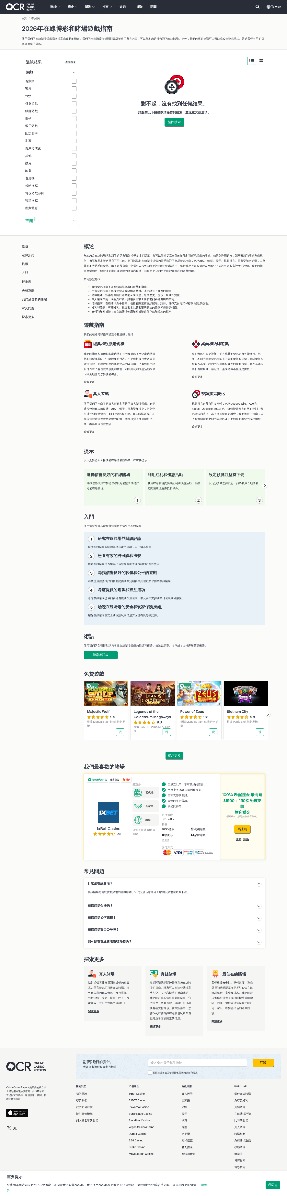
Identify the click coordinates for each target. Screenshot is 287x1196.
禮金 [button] (72, 7)
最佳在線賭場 (242, 1093)
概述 (25, 246)
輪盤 (184, 1127)
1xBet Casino (137, 1093)
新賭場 (238, 1154)
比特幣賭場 (241, 1120)
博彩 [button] (90, 7)
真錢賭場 (239, 1107)
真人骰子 (187, 1093)
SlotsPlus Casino (139, 1120)
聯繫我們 (81, 1100)
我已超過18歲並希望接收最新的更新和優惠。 (176, 1072)
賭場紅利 (239, 1134)
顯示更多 (174, 755)
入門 (25, 273)
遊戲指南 (28, 255)
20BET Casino (137, 1134)
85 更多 (209, 852)
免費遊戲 (28, 290)
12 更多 (165, 840)
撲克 (184, 1120)
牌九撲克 (187, 1147)
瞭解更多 (89, 382)
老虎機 (186, 1134)
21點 (184, 1107)
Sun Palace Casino (140, 1114)
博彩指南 (239, 1160)
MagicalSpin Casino (141, 1154)
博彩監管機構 (84, 1114)
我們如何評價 (84, 1107)
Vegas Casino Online (141, 1127)
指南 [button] (107, 7)
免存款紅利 (241, 1100)
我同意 (273, 1185)
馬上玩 (242, 829)
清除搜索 (174, 122)
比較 (238, 839)
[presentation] (264, 485)
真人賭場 (239, 1127)
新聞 (153, 7)
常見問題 (28, 308)
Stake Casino (137, 1147)
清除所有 (70, 62)
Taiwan (274, 7)
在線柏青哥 (188, 1154)
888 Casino (136, 1140)
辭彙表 (26, 282)
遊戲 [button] (124, 7)
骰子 (184, 1114)
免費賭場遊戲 (242, 1140)
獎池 (140, 7)
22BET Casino (137, 1100)
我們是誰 (81, 1093)
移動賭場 (239, 1147)
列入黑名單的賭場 (87, 1120)
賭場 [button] (55, 7)
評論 (246, 839)
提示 (25, 264)
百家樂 (186, 1100)
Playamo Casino (139, 1107)
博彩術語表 (101, 655)
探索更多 (28, 317)
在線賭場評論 (242, 1114)
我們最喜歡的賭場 (34, 299)
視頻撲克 (187, 1140)
